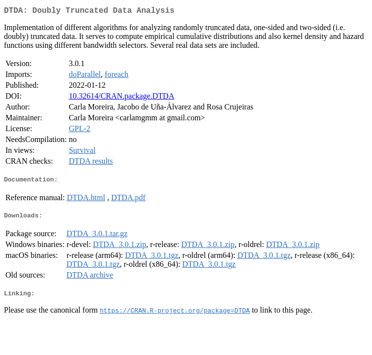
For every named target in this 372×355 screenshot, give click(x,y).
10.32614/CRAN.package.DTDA (121, 98)
